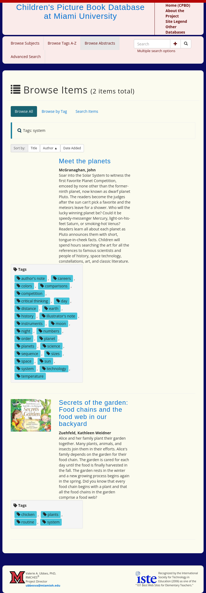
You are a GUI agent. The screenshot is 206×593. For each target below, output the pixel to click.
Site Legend (176, 21)
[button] (175, 43)
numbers (49, 331)
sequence (27, 353)
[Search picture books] (186, 43)
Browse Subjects (25, 43)
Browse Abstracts (100, 43)
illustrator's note (58, 316)
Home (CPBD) (177, 5)
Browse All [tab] (24, 111)
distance (26, 308)
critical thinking (32, 300)
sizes (53, 353)
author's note (31, 278)
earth (51, 308)
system (25, 368)
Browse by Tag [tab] (54, 111)
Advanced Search (26, 56)
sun (45, 361)
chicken (26, 514)
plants (50, 514)
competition (29, 293)
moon (58, 323)
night (23, 331)
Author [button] (48, 148)
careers (62, 278)
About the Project (174, 13)
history (25, 316)
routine (25, 522)
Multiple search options (156, 50)
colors (24, 285)
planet (47, 338)
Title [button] (34, 148)
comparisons (54, 285)
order (24, 338)
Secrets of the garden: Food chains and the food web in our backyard (93, 413)
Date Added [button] (72, 148)
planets (25, 346)
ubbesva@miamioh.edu (43, 585)
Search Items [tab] (87, 111)
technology (54, 368)
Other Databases (175, 29)
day (61, 300)
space (24, 361)
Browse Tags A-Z (62, 43)
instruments (30, 323)
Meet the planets (85, 161)
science (51, 346)
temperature (30, 376)
